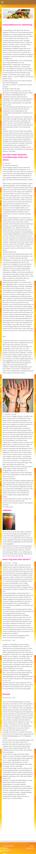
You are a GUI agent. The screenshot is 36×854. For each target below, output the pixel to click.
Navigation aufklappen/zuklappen (18, 2)
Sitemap (5, 848)
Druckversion (8, 846)
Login (31, 846)
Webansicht (29, 848)
